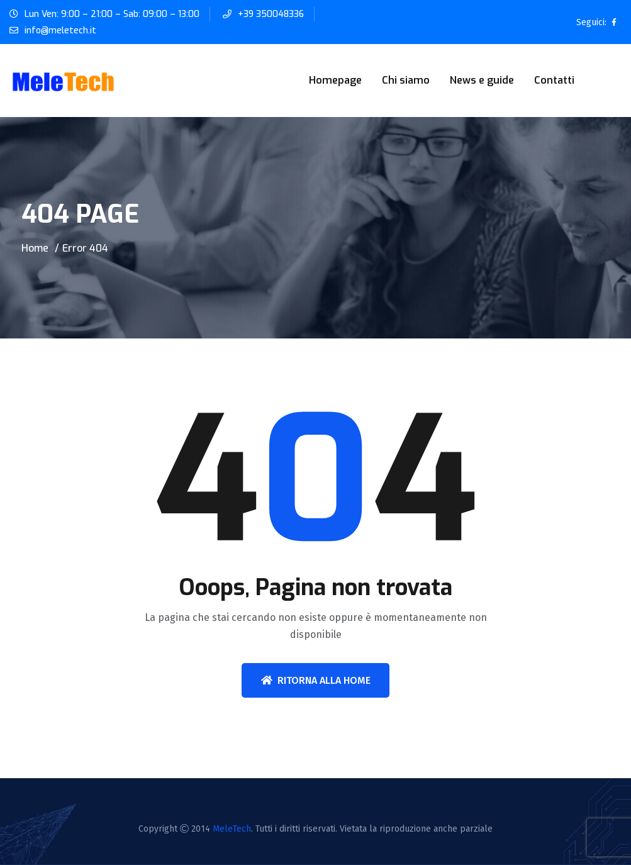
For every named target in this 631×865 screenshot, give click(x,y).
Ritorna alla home (316, 680)
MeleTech (232, 828)
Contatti (554, 80)
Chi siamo (406, 80)
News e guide (482, 80)
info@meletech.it (60, 30)
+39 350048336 (271, 14)
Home (34, 248)
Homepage (335, 80)
